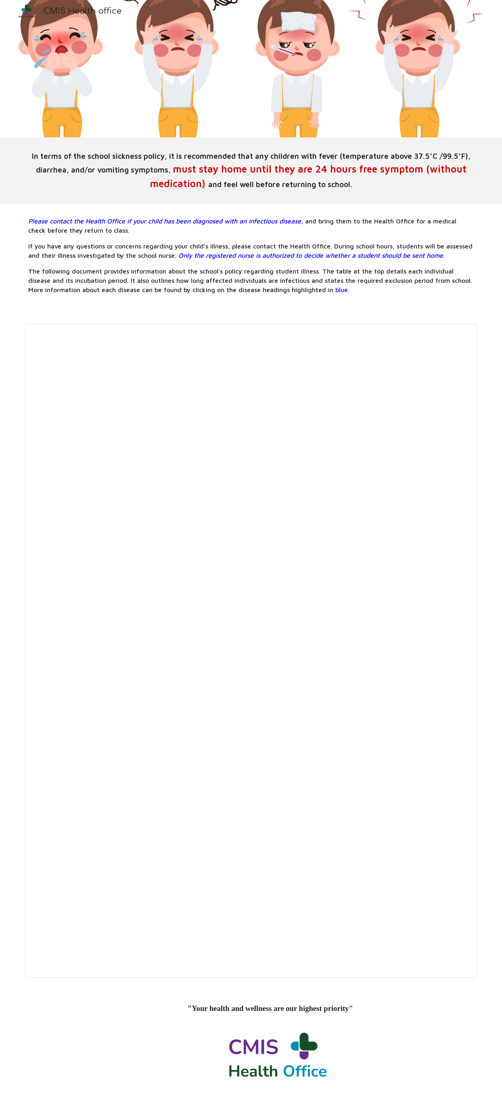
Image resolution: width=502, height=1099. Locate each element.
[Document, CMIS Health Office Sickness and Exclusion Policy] (251, 651)
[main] (251, 170)
